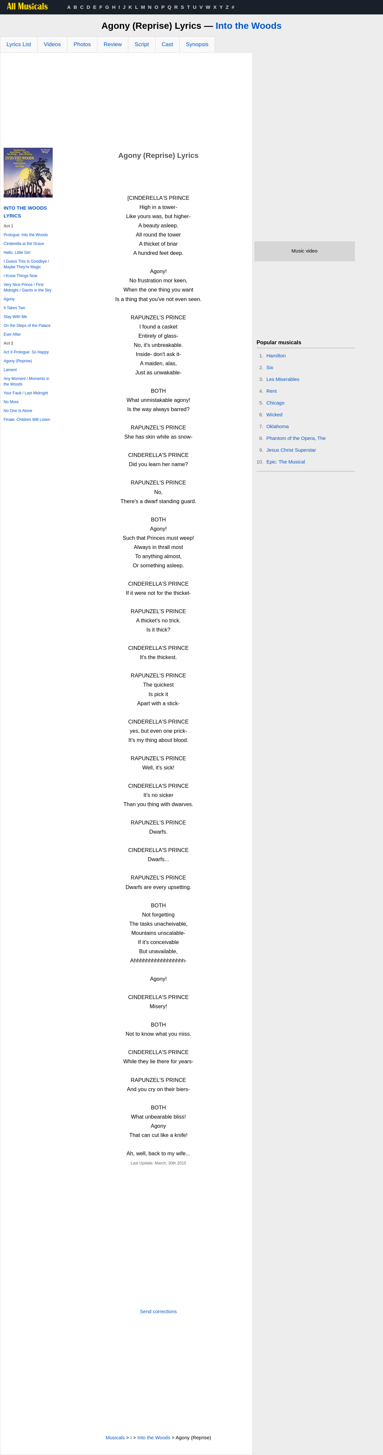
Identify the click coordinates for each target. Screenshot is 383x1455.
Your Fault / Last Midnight (26, 393)
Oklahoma (277, 426)
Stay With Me (15, 316)
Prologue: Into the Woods (26, 235)
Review (113, 44)
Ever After (12, 334)
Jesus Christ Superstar (291, 450)
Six (269, 367)
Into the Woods (249, 26)
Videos (52, 44)
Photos (82, 44)
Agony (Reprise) (18, 361)
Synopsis (197, 44)
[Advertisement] (126, 102)
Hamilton (276, 355)
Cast (167, 44)
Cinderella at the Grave (24, 243)
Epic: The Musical (285, 461)
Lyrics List (19, 44)
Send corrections (158, 1311)
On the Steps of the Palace (27, 325)
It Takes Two (14, 308)
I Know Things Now (20, 276)
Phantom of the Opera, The (296, 438)
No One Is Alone (18, 410)
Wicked (274, 414)
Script (142, 44)
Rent (271, 391)
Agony (9, 299)
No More (11, 402)
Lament (10, 370)
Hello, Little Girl (17, 252)
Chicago (275, 403)
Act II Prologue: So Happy (26, 352)
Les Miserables (283, 379)
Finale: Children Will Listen (27, 419)
